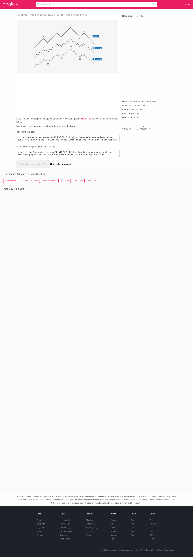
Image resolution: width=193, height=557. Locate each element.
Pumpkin (40, 535)
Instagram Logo (66, 520)
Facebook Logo (66, 531)
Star (132, 531)
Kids (112, 539)
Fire (132, 524)
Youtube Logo (65, 527)
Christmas (90, 520)
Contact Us (150, 550)
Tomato (40, 531)
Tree (132, 535)
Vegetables (41, 527)
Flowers (153, 524)
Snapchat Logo (66, 535)
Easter (88, 535)
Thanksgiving (91, 527)
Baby (112, 527)
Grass (133, 527)
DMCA (159, 550)
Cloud (133, 520)
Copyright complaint (60, 164)
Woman (113, 531)
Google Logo (65, 539)
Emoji (152, 520)
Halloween (90, 524)
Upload (187, 4)
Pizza (39, 520)
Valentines (90, 531)
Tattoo (152, 539)
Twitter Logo (65, 524)
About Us (139, 550)
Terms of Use (169, 550)
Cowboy (113, 535)
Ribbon (152, 535)
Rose (152, 527)
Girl (111, 524)
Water (152, 531)
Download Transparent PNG (32, 164)
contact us (86, 119)
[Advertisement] (48, 93)
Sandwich (41, 524)
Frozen (113, 520)
